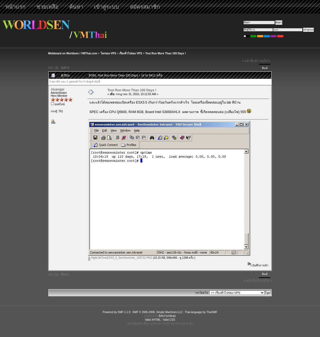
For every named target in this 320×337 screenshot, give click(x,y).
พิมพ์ (265, 68)
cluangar (58, 89)
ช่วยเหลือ (47, 7)
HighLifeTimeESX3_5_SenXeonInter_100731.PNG (120, 257)
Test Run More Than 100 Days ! (165, 53)
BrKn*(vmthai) (167, 315)
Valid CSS (169, 319)
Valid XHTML (153, 319)
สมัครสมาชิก (145, 7)
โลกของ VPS (108, 53)
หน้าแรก (15, 7)
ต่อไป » (265, 61)
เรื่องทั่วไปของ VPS (130, 53)
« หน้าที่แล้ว (250, 61)
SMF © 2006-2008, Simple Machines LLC (158, 312)
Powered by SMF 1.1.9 (116, 312)
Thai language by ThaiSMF (201, 312)
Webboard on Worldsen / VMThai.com (72, 53)
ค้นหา (76, 7)
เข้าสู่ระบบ (106, 7)
